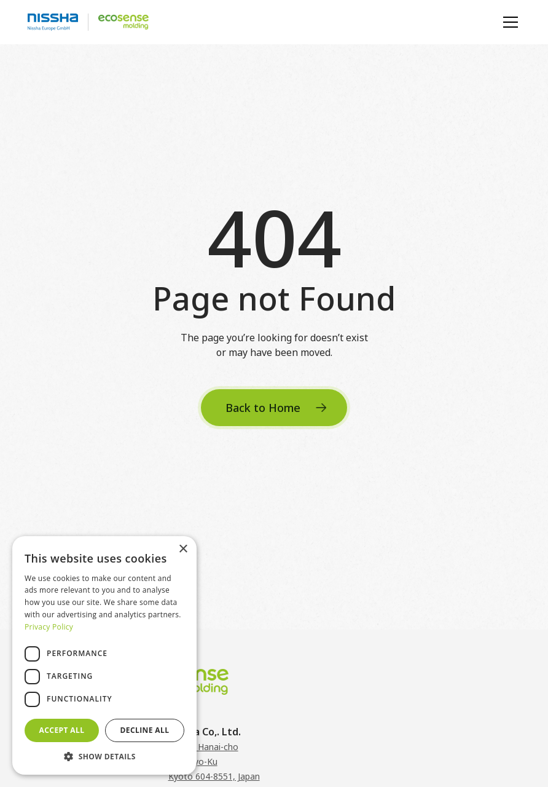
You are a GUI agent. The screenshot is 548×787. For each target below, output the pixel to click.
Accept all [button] (62, 730)
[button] (508, 22)
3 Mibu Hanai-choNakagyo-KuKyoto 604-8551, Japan (214, 761)
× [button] (182, 549)
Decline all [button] (145, 730)
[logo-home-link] (88, 22)
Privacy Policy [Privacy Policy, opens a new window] (49, 627)
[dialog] (104, 655)
